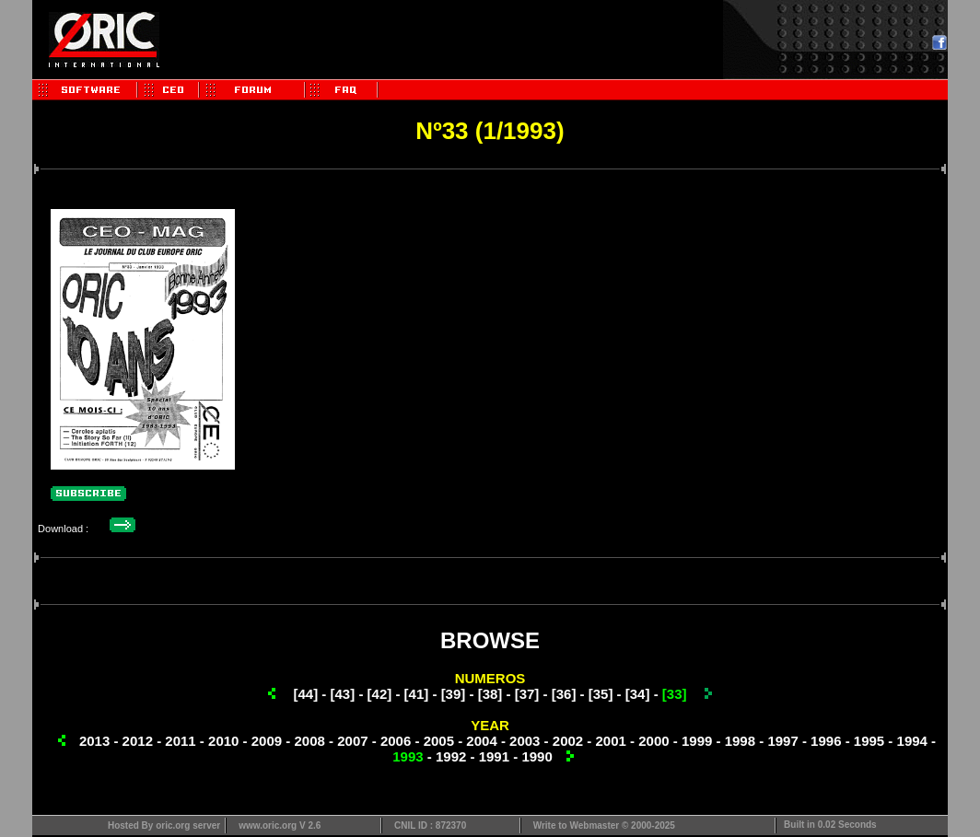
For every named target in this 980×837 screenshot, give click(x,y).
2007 (352, 741)
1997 (782, 741)
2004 (481, 741)
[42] (380, 694)
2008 (309, 741)
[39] (453, 694)
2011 (180, 741)
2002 (568, 741)
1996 (826, 741)
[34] (637, 694)
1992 (451, 756)
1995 (869, 741)
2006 (395, 741)
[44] (306, 694)
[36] (564, 694)
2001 (611, 741)
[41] (416, 694)
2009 (266, 741)
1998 (740, 741)
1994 (912, 741)
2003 (524, 741)
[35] (601, 694)
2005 (439, 741)
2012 (137, 741)
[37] (527, 694)
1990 (536, 756)
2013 (94, 741)
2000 (653, 741)
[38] (490, 694)
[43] (343, 694)
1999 (697, 741)
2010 (223, 741)
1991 (494, 756)
